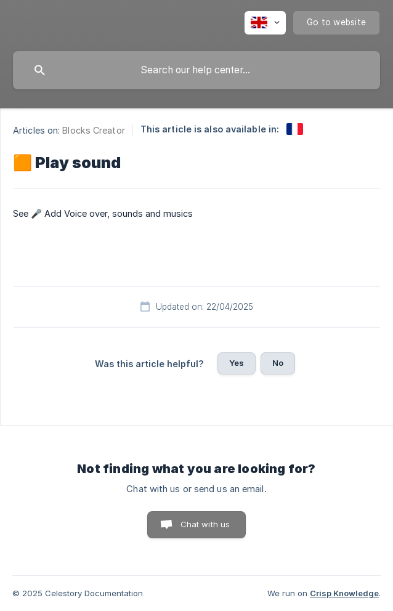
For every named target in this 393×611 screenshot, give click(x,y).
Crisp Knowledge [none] (344, 593)
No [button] (277, 363)
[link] (294, 129)
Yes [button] (236, 363)
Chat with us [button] (205, 524)
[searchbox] (196, 70)
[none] (265, 22)
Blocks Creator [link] (93, 130)
